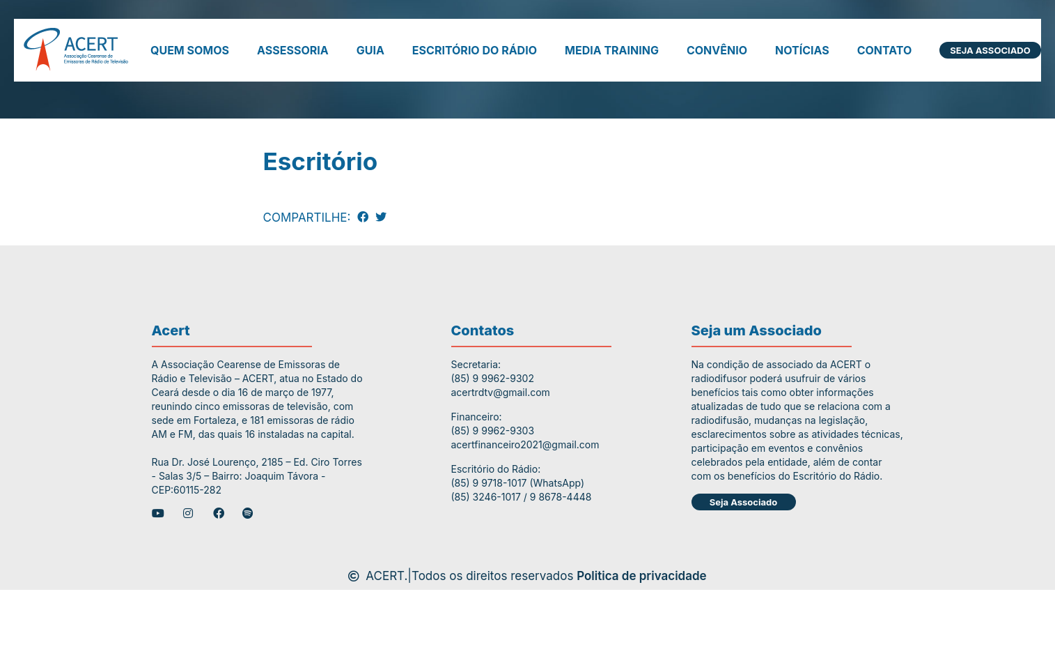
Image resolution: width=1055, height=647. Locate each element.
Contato (884, 50)
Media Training (612, 50)
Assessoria (293, 50)
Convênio (717, 50)
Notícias (802, 50)
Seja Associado (990, 50)
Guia (370, 50)
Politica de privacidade (642, 578)
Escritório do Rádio (474, 50)
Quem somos (189, 50)
